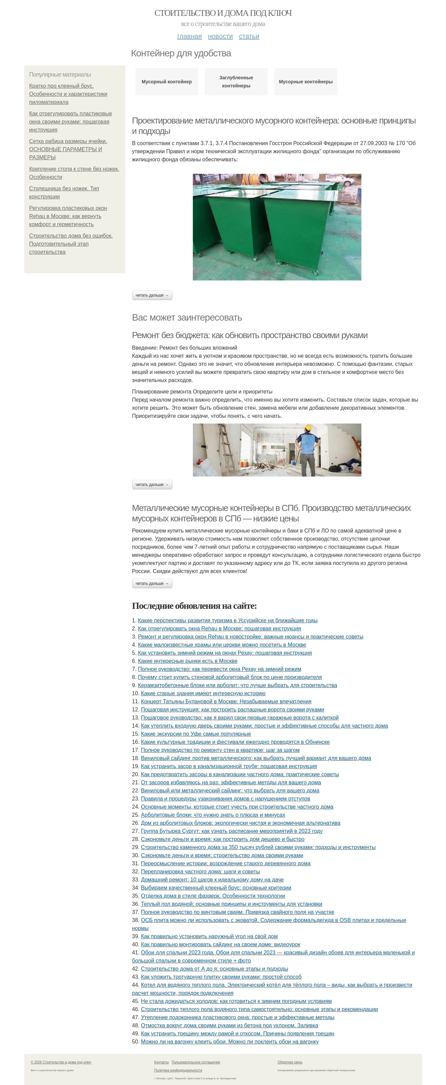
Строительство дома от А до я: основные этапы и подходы (214, 969)
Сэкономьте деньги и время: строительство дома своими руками (222, 855)
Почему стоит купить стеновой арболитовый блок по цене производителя (230, 677)
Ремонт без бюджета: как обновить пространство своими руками (250, 335)
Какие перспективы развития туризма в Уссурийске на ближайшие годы (228, 620)
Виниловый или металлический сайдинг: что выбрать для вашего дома (230, 790)
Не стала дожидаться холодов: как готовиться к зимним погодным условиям (236, 1001)
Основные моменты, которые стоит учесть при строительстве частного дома (237, 807)
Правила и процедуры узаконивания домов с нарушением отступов (225, 799)
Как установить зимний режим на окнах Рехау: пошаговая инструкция (225, 653)
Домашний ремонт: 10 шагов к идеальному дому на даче (212, 880)
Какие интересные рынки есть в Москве (187, 661)
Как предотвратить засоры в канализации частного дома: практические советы (240, 774)
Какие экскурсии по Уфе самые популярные (196, 734)
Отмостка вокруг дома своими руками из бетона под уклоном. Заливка (229, 1025)
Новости (220, 36)
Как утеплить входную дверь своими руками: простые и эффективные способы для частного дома (264, 726)
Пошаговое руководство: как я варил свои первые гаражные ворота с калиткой (240, 718)
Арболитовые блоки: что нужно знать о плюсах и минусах (213, 815)
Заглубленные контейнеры (236, 81)
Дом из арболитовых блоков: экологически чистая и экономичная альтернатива (240, 823)
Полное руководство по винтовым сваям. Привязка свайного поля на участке (237, 912)
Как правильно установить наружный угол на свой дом (209, 936)
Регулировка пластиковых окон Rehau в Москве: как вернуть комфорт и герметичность (68, 216)
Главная (189, 36)
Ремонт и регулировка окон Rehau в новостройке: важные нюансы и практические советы (250, 637)
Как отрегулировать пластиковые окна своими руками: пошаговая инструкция (70, 122)
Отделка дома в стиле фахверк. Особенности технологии (213, 896)
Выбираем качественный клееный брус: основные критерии (216, 888)
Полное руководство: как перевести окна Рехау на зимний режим (219, 669)
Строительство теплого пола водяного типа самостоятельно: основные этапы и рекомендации (259, 1009)
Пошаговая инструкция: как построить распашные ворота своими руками (232, 709)
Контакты (161, 1062)
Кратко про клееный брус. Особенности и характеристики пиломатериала (68, 94)
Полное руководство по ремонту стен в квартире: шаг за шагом (220, 750)
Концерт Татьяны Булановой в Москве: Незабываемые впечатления (226, 701)
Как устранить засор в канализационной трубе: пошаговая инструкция (229, 766)
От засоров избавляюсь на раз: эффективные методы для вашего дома (231, 782)
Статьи (249, 36)
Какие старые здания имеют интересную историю (203, 693)
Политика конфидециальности (178, 1070)
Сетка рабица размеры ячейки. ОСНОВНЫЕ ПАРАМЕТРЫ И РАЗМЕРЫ (68, 149)
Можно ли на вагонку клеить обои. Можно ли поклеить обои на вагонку (230, 1042)
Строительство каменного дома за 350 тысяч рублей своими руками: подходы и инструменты (258, 847)
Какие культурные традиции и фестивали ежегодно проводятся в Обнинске (235, 742)
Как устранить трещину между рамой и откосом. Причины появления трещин (237, 1033)
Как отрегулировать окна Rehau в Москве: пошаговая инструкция (219, 628)
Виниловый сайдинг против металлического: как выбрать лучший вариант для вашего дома (256, 758)
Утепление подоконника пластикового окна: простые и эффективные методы (237, 1017)
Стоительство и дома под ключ (223, 13)
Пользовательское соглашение (196, 1062)
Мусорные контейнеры (306, 81)
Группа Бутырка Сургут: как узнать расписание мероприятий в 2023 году (232, 831)
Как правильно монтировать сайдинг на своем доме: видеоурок (220, 944)
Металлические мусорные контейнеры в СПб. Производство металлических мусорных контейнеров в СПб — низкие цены (271, 513)
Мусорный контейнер (167, 81)
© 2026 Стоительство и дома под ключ (61, 1062)
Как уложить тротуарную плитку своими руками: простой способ (221, 977)
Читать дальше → (152, 295)
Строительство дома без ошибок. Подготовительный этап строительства (71, 244)
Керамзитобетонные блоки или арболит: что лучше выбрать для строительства (237, 685)
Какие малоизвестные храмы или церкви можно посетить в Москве (222, 645)
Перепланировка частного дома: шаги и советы (200, 871)
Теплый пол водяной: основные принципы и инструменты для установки (231, 904)
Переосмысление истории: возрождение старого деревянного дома (225, 863)
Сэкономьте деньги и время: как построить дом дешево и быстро (222, 839)
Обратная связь (290, 1062)
